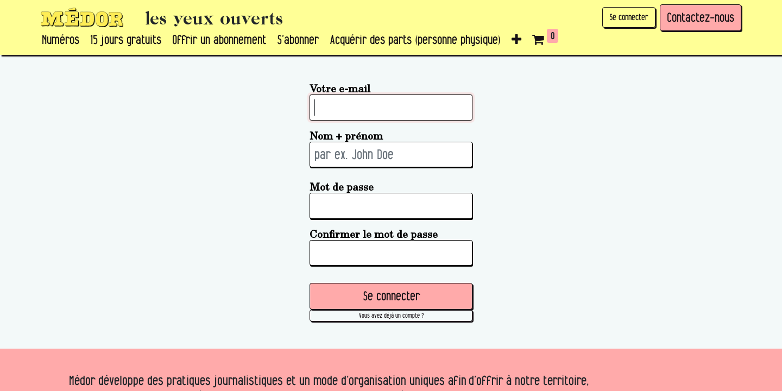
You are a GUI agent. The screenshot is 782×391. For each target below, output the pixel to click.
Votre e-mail (340, 88)
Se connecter (628, 17)
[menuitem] (60, 40)
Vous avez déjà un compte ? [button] (391, 315)
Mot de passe (342, 186)
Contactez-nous (700, 17)
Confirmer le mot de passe (374, 234)
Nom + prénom (346, 135)
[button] (516, 40)
